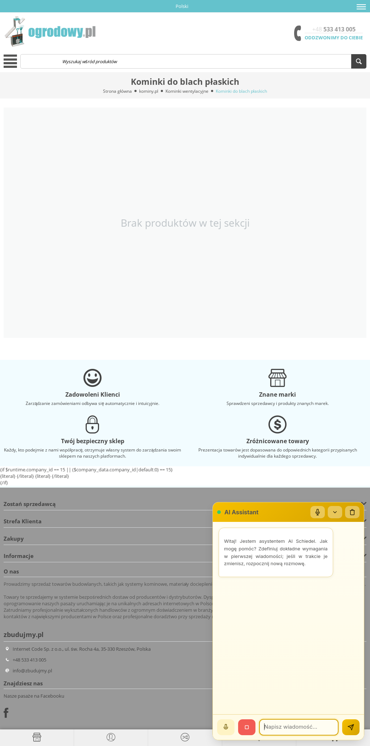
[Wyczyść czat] (352, 512)
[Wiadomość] (299, 727)
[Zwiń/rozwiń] (335, 512)
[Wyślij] (351, 727)
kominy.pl (148, 91)
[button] (361, 7)
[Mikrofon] (317, 512)
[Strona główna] (37, 737)
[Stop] (246, 727)
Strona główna (117, 91)
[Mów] (226, 727)
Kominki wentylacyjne (186, 91)
